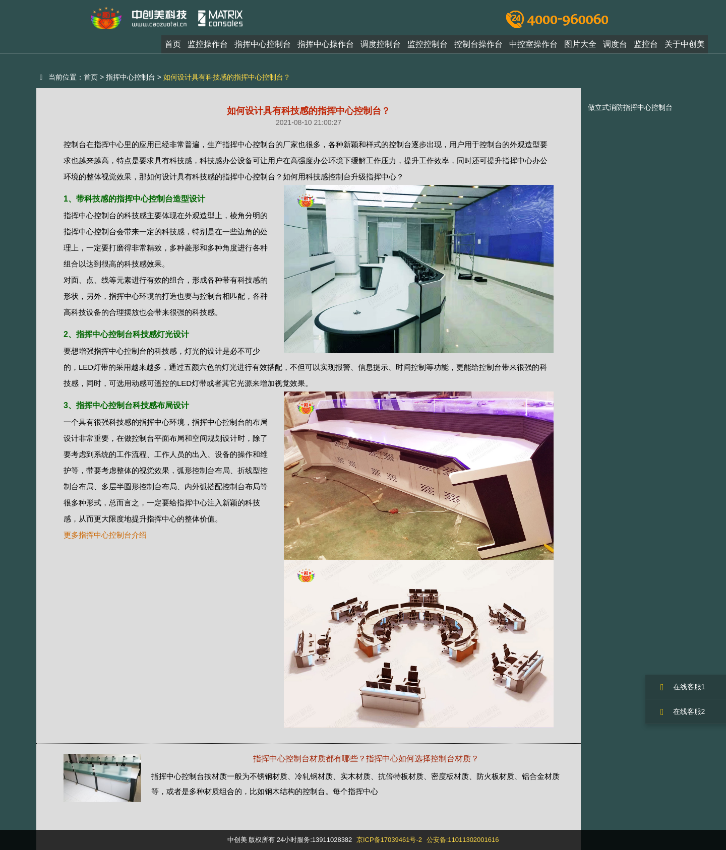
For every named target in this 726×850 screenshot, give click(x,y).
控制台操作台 (478, 47)
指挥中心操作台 (325, 47)
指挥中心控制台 (262, 47)
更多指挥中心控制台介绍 (105, 535)
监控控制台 (427, 47)
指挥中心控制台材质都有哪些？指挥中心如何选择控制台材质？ (366, 758)
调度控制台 (380, 47)
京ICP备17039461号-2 (389, 839)
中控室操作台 (533, 47)
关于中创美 (684, 47)
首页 (173, 47)
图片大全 (580, 47)
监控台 (646, 47)
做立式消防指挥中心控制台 (630, 107)
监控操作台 (208, 47)
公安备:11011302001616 (463, 839)
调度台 (615, 47)
